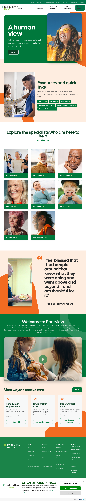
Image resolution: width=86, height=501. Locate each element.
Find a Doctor (19, 7)
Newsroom (31, 452)
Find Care (79, 7)
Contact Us (31, 2)
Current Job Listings (61, 452)
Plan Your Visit (46, 462)
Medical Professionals (76, 446)
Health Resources (67, 7)
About (29, 448)
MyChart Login (73, 2)
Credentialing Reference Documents (74, 473)
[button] (83, 481)
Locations (31, 7)
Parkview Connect (76, 454)
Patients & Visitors (53, 7)
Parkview (31, 445)
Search (81, 2)
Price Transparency (47, 466)
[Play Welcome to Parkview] (43, 359)
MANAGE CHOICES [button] (70, 483)
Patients (45, 445)
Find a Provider (16, 422)
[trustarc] (81, 499)
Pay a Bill (65, 2)
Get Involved (61, 445)
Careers (39, 2)
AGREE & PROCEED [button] (70, 488)
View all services (43, 140)
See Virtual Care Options (69, 421)
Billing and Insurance (48, 458)
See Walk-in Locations (43, 422)
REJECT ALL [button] (70, 493)
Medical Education (49, 2)
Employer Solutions (33, 466)
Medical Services (40, 7)
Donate (58, 2)
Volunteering (59, 469)
